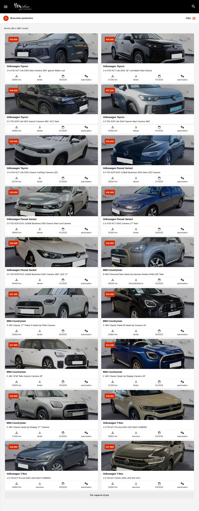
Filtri (191, 18)
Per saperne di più (99, 495)
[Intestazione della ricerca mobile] (193, 6)
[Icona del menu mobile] (5, 6)
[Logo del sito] (23, 6)
